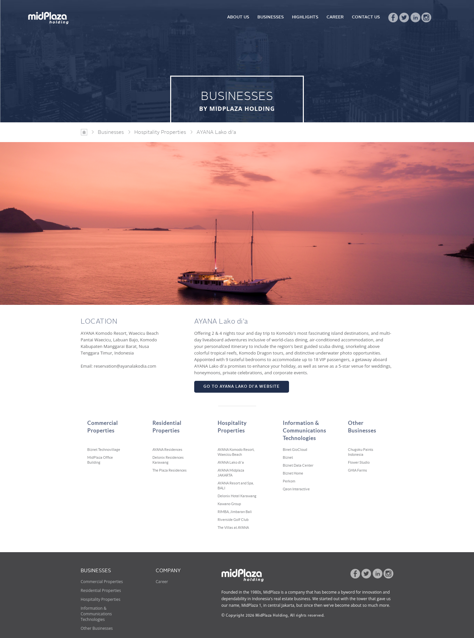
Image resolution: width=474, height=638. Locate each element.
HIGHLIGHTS (305, 17)
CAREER (335, 17)
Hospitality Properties (100, 599)
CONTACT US (366, 17)
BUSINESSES (270, 17)
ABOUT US (238, 17)
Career (162, 581)
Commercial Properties (102, 581)
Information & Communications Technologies (96, 613)
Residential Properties (101, 590)
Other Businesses (97, 628)
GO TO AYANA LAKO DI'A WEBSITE (241, 387)
